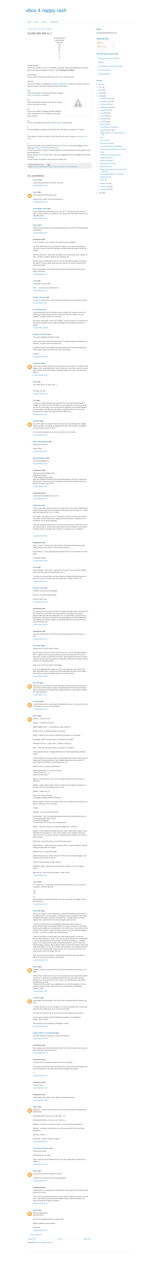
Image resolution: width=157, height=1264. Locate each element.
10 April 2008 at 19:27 (40, 303)
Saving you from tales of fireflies (108, 58)
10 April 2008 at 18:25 (40, 202)
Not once (80, 136)
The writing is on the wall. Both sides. (110, 66)
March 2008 (105, 183)
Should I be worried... (107, 161)
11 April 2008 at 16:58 (40, 676)
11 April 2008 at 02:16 (40, 499)
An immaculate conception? (109, 127)
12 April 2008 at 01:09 (40, 1026)
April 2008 (104, 122)
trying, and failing (33, 95)
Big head (101, 62)
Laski (35, 281)
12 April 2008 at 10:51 (40, 1076)
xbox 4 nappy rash (46, 10)
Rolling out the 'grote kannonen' (110, 155)
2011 (101, 87)
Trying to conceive (58, 166)
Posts (100, 43)
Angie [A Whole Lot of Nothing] (44, 1033)
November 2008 (106, 101)
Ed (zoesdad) (37, 309)
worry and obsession (71, 166)
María (35, 382)
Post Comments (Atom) (44, 1242)
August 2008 (105, 110)
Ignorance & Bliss (106, 166)
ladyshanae (37, 505)
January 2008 (105, 189)
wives (42, 155)
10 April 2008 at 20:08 (40, 328)
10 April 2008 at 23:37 (40, 451)
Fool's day (103, 180)
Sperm (51, 166)
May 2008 (104, 119)
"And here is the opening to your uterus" (113, 149)
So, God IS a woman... (107, 143)
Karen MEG (37, 646)
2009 (101, 93)
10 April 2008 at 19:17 (40, 274)
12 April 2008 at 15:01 (40, 1141)
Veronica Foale (38, 588)
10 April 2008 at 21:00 (40, 375)
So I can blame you (104, 70)
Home (29, 22)
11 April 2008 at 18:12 (40, 904)
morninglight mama (40, 208)
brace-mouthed (63, 146)
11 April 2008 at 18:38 (40, 960)
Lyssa (35, 192)
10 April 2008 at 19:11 (40, 233)
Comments (102, 47)
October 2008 (105, 104)
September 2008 (106, 107)
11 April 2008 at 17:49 (40, 709)
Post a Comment (35, 1235)
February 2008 (106, 186)
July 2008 (104, 113)
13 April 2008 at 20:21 (40, 1181)
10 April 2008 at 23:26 (40, 435)
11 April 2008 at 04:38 (40, 602)
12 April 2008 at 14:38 (40, 1100)
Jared (35, 567)
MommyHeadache (39, 458)
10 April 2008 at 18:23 (40, 185)
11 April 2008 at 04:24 (40, 581)
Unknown (36, 421)
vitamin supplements (60, 84)
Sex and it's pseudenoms (40, 166)
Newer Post (32, 1239)
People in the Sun (39, 297)
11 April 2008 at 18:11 (40, 875)
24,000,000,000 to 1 (106, 158)
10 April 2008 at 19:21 (40, 291)
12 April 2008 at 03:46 (40, 1038)
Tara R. (35, 180)
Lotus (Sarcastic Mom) (41, 1148)
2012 (101, 84)
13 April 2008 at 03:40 (40, 1164)
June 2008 (104, 116)
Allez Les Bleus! (105, 124)
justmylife (36, 701)
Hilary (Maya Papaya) (40, 441)
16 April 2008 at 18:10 (40, 1230)
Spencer (46, 68)
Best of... (45, 22)
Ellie (101, 137)
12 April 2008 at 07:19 (40, 1053)
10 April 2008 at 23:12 (40, 414)
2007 (101, 193)
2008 (101, 96)
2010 (101, 90)
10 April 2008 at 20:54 (40, 356)
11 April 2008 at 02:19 (40, 536)
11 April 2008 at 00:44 (40, 486)
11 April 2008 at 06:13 (40, 625)
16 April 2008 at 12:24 (40, 1203)
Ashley (35, 882)
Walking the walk (105, 177)
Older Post (87, 1239)
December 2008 (106, 98)
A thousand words (104, 74)
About (37, 22)
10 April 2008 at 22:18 (40, 394)
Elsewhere (54, 22)
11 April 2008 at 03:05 (40, 561)
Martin (35, 716)
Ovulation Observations (108, 130)
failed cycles (56, 123)
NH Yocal (36, 683)
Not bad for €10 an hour (108, 164)
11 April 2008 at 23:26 (40, 991)
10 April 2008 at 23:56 (40, 464)
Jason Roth (37, 363)
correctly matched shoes (42, 148)
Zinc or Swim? (105, 140)
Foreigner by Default (40, 334)
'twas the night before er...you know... (112, 174)
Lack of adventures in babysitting (111, 146)
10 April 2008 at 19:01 (40, 218)
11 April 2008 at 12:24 (40, 639)
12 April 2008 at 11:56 (40, 1088)
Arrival (102, 152)
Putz (34, 400)
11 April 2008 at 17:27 (40, 695)
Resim (35, 225)
